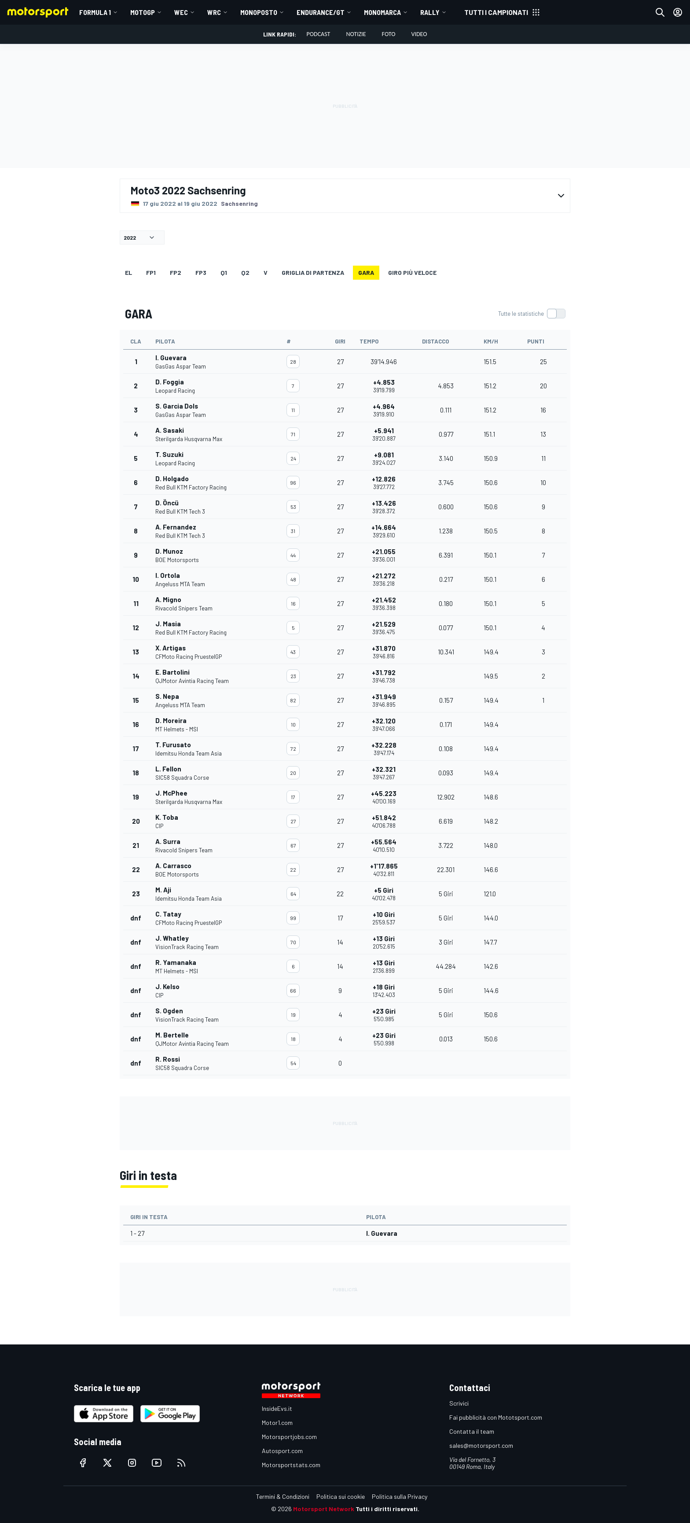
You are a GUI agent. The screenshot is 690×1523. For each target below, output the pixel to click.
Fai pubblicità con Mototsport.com (495, 1417)
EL (128, 272)
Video (419, 34)
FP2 (175, 272)
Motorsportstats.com (291, 1464)
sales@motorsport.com (481, 1445)
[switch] (531, 313)
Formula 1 (95, 12)
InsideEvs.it (277, 1408)
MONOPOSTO (258, 12)
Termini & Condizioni (282, 1496)
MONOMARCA (382, 12)
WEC (181, 12)
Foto (389, 34)
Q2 (245, 272)
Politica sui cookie (340, 1496)
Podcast (318, 34)
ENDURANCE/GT (321, 12)
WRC (214, 12)
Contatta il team (471, 1431)
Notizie (356, 34)
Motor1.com (277, 1422)
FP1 (151, 272)
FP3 (200, 272)
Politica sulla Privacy (399, 1496)
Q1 (223, 272)
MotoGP (142, 12)
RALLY (430, 12)
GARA (366, 272)
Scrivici (459, 1403)
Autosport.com (282, 1450)
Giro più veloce (412, 272)
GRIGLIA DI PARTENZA (313, 272)
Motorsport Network (323, 1508)
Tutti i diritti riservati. (387, 1508)
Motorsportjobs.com (289, 1436)
